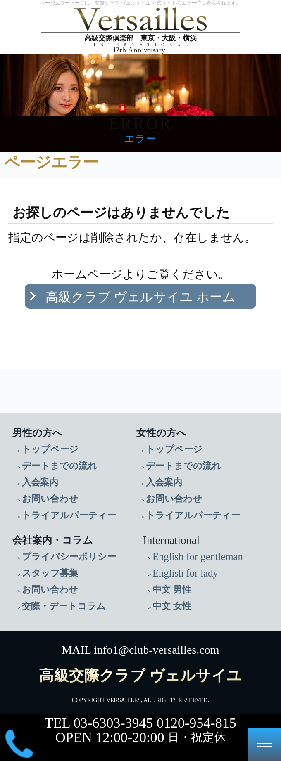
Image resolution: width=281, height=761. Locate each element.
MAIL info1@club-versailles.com (140, 649)
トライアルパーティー (69, 515)
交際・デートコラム (64, 606)
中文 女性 (171, 606)
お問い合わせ (50, 499)
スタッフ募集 (50, 573)
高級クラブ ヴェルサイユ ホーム (140, 297)
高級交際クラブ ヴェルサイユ (140, 676)
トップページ (50, 449)
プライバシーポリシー (69, 556)
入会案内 (40, 482)
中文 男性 (171, 589)
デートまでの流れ (59, 466)
